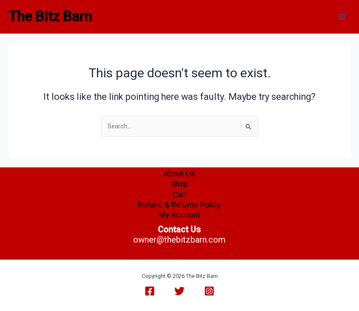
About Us (179, 173)
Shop (179, 183)
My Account (179, 214)
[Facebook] (150, 291)
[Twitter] (179, 291)
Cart (179, 194)
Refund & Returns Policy (179, 204)
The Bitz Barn (50, 16)
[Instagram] (209, 291)
